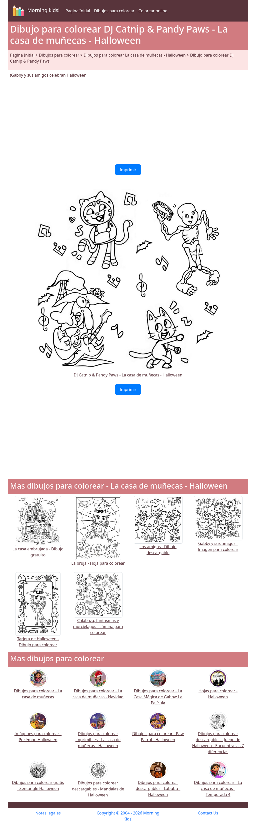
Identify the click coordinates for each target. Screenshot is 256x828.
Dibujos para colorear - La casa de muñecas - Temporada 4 (218, 782)
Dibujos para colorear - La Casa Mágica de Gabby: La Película (158, 690)
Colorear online (152, 11)
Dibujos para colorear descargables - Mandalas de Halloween (98, 782)
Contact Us (208, 813)
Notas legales (47, 813)
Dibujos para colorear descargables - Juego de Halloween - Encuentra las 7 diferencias (218, 736)
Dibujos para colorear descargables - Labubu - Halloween (158, 782)
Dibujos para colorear (114, 11)
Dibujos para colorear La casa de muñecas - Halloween (135, 55)
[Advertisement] (128, 121)
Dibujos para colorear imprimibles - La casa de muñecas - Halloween (98, 733)
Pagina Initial (78, 11)
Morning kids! (35, 10)
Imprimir (128, 169)
